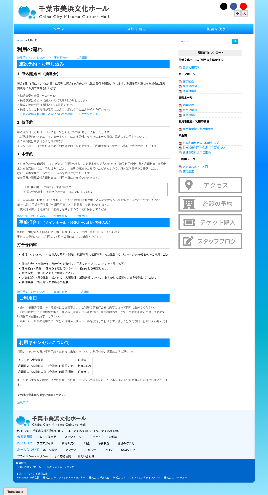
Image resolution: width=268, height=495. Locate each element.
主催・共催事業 (51, 445)
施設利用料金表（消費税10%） (200, 142)
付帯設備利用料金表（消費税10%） (203, 147)
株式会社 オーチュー (180, 486)
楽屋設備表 (188, 91)
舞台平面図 (188, 86)
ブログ (113, 458)
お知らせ (95, 458)
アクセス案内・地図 (193, 166)
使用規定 (186, 171)
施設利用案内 (189, 67)
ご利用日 (87, 57)
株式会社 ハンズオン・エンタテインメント (141, 486)
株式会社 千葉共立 (104, 486)
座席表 (118, 445)
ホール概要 (54, 458)
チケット (100, 445)
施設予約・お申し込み (36, 225)
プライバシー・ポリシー (38, 465)
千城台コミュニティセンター (66, 476)
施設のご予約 (131, 452)
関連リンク (132, 458)
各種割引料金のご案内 (195, 152)
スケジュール (78, 445)
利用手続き (66, 225)
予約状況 (108, 452)
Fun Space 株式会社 (33, 486)
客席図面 (186, 81)
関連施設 (26, 472)
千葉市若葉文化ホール (34, 476)
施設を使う (213, 29)
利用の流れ (73, 452)
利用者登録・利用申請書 (196, 129)
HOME (25, 40)
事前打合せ (66, 57)
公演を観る (136, 29)
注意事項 (28, 411)
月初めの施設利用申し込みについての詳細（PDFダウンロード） (65, 114)
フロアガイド (50, 452)
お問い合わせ (91, 465)
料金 (91, 452)
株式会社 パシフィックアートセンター (69, 486)
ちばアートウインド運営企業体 (38, 482)
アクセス (60, 29)
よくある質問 (68, 465)
